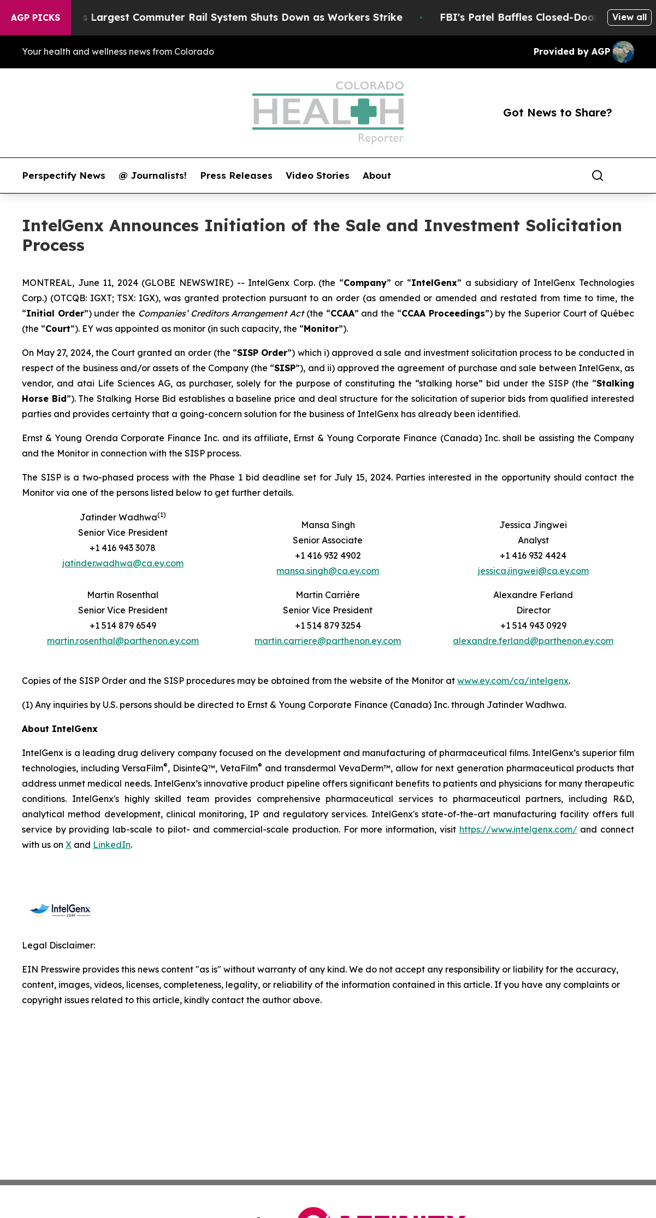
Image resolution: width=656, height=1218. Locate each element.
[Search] (597, 175)
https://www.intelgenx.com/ (518, 829)
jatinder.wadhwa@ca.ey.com (123, 563)
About (377, 175)
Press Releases (236, 175)
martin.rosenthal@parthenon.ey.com (123, 640)
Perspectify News (63, 175)
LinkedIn (112, 844)
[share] (626, 175)
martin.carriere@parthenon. (313, 640)
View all (629, 16)
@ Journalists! (153, 175)
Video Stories (318, 175)
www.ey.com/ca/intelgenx (513, 680)
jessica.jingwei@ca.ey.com (533, 570)
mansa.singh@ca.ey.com (327, 570)
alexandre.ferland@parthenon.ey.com (533, 640)
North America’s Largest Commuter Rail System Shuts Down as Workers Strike (215, 17)
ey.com (386, 640)
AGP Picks (35, 17)
